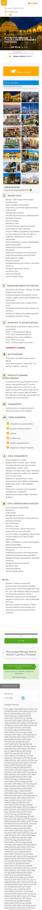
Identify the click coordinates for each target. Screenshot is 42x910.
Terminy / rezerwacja (21, 71)
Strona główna (17, 52)
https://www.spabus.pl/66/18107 (16, 190)
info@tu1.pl (12, 11)
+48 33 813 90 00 (15, 8)
